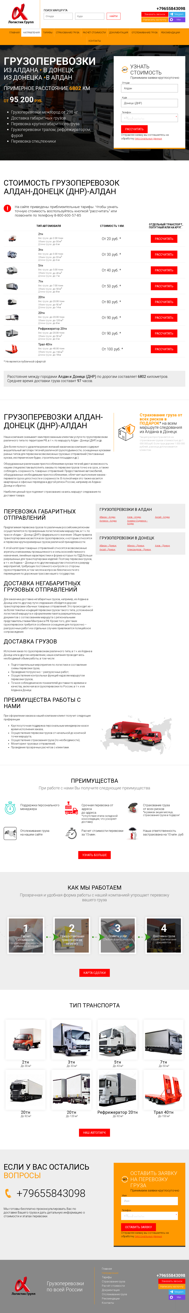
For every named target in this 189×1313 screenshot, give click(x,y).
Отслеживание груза (145, 32)
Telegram (178, 14)
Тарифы (47, 32)
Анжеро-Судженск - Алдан (137, 522)
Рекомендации (170, 32)
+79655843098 (171, 8)
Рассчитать (164, 239)
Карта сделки (94, 973)
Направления (31, 32)
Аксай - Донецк (107, 549)
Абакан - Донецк (107, 545)
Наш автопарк (94, 1132)
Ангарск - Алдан (108, 520)
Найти (114, 16)
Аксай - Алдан (162, 517)
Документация (118, 32)
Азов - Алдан (134, 517)
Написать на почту (154, 19)
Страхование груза (67, 32)
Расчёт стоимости (94, 32)
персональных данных (148, 138)
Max (179, 19)
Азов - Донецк (162, 545)
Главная (14, 32)
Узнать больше (94, 855)
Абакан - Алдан (107, 517)
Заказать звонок (154, 14)
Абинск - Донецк (135, 545)
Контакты (95, 40)
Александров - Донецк (139, 549)
